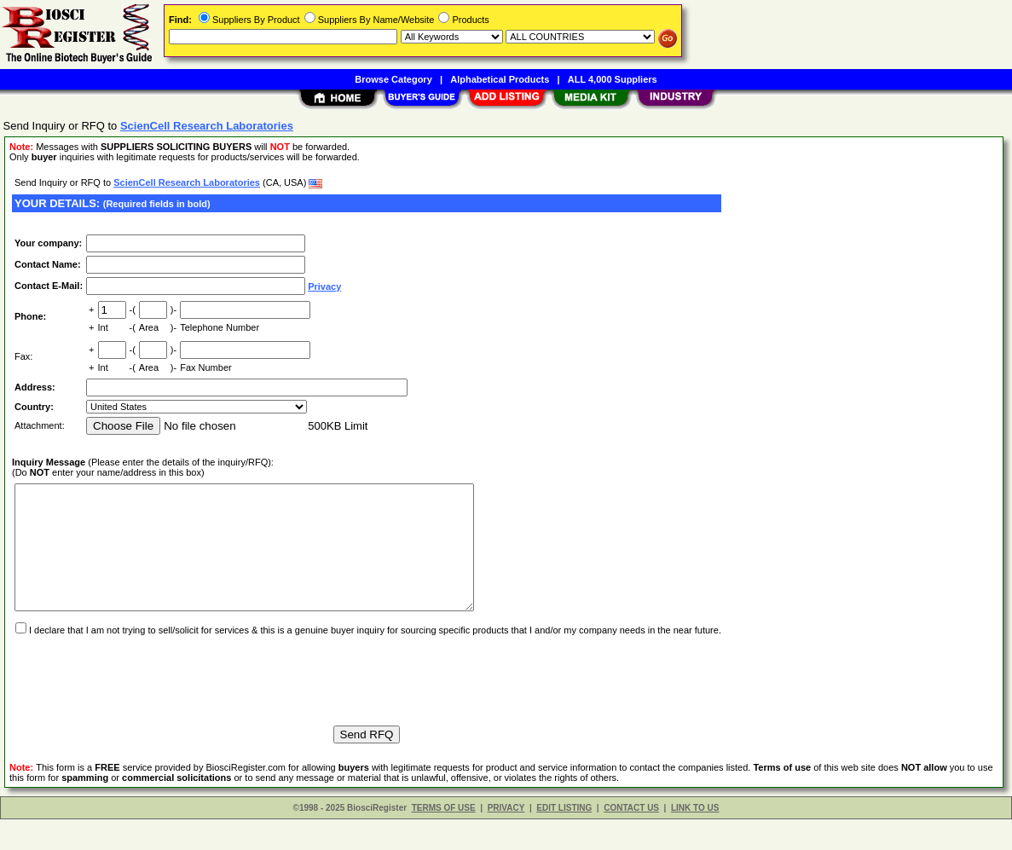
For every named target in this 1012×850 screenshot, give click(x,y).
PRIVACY (506, 838)
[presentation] (141, 703)
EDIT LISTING (564, 838)
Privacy (324, 286)
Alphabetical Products (499, 79)
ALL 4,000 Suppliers (612, 79)
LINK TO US (695, 838)
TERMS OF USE (444, 838)
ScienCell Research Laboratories (186, 182)
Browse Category (393, 79)
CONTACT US (631, 838)
